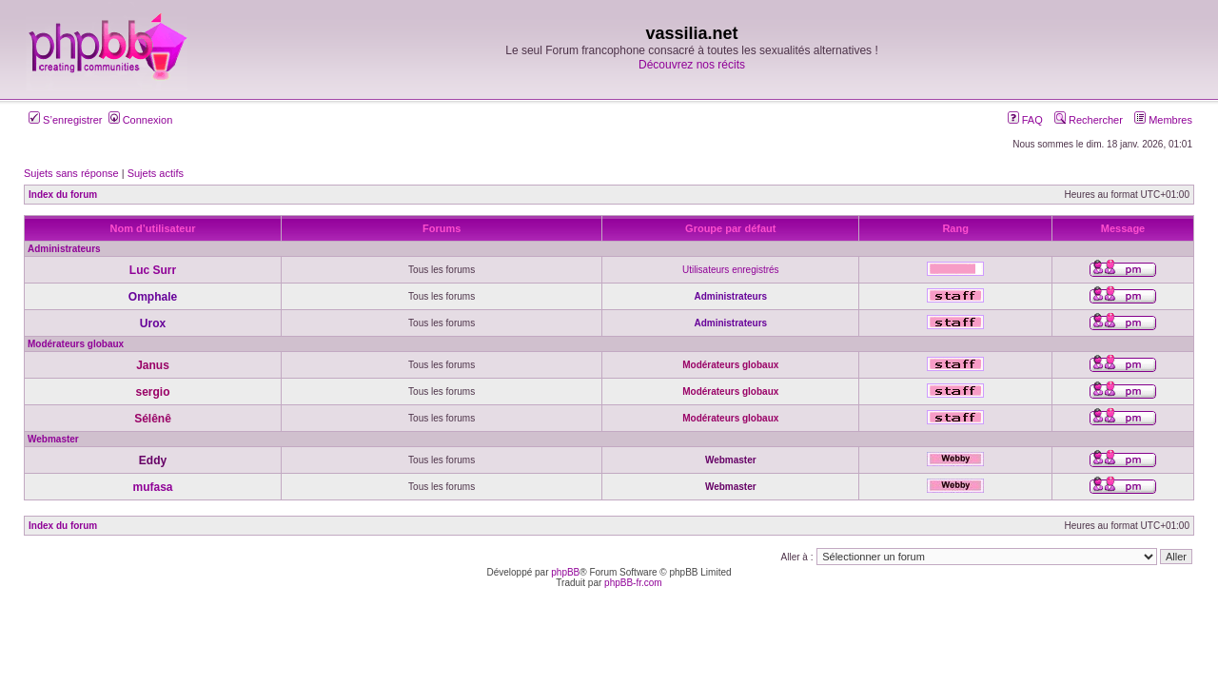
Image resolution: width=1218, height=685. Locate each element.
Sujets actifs (156, 173)
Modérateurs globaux (76, 344)
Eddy (153, 460)
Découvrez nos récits (691, 64)
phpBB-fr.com (633, 582)
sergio (152, 392)
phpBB (565, 572)
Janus (152, 365)
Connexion (140, 120)
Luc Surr (152, 270)
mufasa (152, 487)
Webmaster (53, 439)
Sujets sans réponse (71, 173)
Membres (1163, 120)
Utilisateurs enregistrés (730, 269)
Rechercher (1088, 120)
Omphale (152, 296)
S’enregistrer (65, 120)
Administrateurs (64, 249)
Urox (153, 323)
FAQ (1025, 120)
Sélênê (152, 418)
